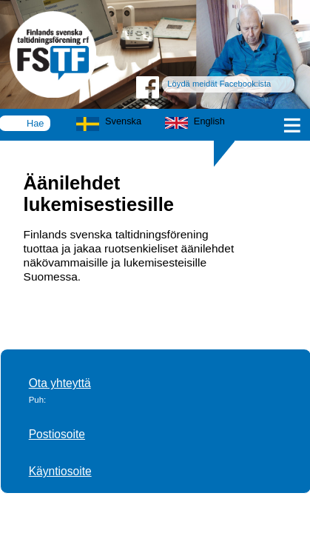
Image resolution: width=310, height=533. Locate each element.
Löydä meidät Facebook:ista (219, 83)
